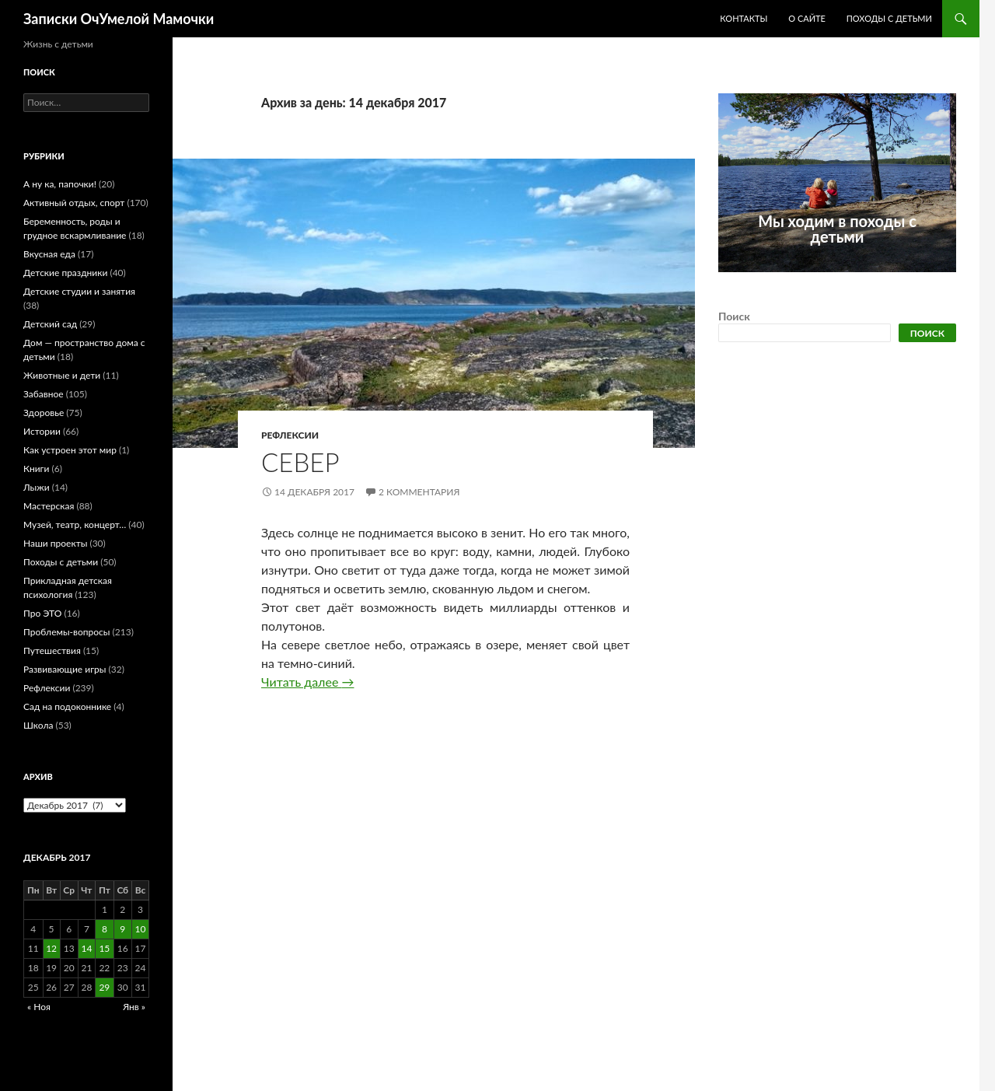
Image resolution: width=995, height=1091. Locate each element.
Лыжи (36, 487)
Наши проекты (55, 543)
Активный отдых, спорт (73, 202)
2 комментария (419, 492)
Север (300, 461)
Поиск (734, 316)
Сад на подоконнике (67, 706)
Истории (42, 431)
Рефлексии (290, 435)
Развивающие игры (64, 669)
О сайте (807, 18)
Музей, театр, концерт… (74, 524)
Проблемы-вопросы (66, 632)
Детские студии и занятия (79, 291)
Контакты (743, 18)
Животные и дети (61, 375)
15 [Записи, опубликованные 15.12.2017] (104, 948)
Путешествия (52, 650)
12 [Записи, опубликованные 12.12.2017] (51, 948)
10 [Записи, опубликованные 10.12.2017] (140, 929)
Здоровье (43, 412)
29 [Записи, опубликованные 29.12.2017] (104, 987)
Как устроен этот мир (70, 450)
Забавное (43, 394)
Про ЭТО (42, 613)
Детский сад (50, 324)
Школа (38, 725)
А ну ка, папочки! (59, 184)
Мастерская (48, 506)
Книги (36, 468)
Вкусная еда (49, 254)
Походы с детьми (889, 18)
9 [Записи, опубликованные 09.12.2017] (122, 929)
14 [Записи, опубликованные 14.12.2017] (86, 948)
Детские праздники (65, 272)
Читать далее (307, 681)
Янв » (134, 1006)
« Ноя (39, 1006)
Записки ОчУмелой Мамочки (118, 18)
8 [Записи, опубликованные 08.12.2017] (104, 929)
